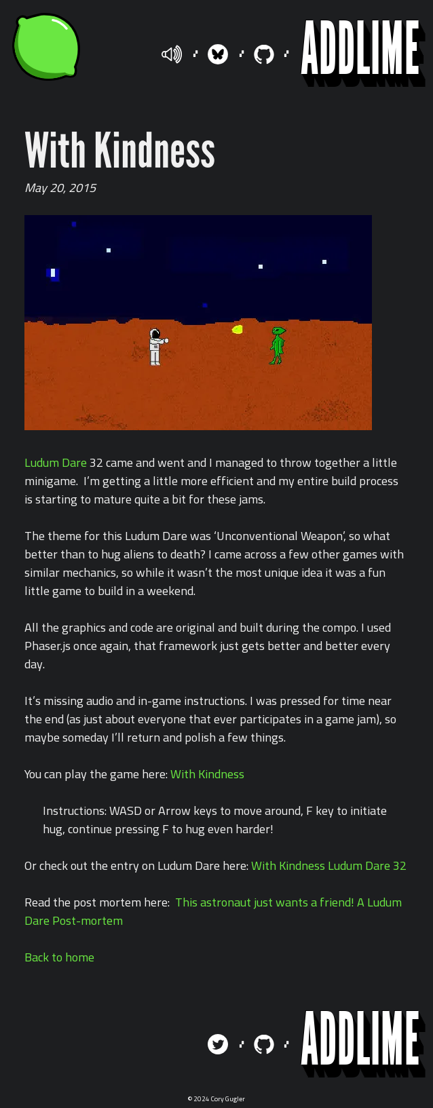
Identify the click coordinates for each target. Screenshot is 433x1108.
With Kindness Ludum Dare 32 (329, 865)
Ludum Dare (55, 462)
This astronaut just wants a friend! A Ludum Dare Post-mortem (213, 911)
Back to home (59, 957)
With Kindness (207, 774)
